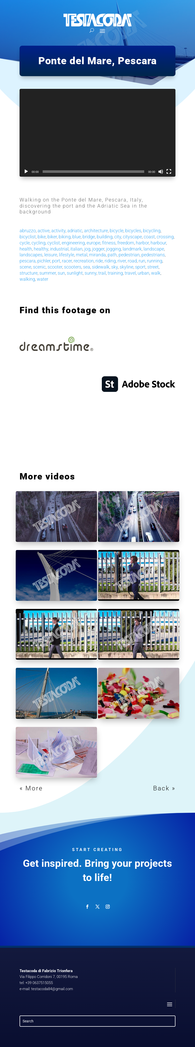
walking (27, 279)
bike (42, 236)
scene (25, 267)
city (117, 236)
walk (155, 273)
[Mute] (160, 171)
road (132, 260)
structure (29, 273)
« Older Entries (45, 788)
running (154, 260)
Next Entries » (151, 788)
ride (99, 260)
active (44, 230)
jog (87, 249)
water (42, 279)
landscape (153, 249)
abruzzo (28, 230)
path (112, 254)
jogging (113, 249)
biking (65, 236)
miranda (97, 254)
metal (81, 254)
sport (140, 267)
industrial (59, 249)
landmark (132, 249)
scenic (39, 267)
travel (130, 273)
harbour (158, 242)
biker (52, 236)
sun (61, 273)
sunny (90, 273)
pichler (43, 260)
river (122, 260)
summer (47, 273)
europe (93, 242)
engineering (73, 242)
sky (114, 267)
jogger (98, 249)
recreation (84, 260)
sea (86, 267)
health (26, 249)
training (115, 273)
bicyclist (28, 236)
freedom (125, 242)
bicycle (116, 230)
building (104, 236)
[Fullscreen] (168, 171)
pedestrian (129, 254)
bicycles (133, 230)
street (153, 267)
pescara (28, 260)
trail (102, 273)
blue (76, 236)
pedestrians (153, 254)
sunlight (75, 273)
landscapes (31, 254)
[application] (97, 133)
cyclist (53, 242)
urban (143, 273)
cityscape (132, 236)
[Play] (26, 171)
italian (76, 249)
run (142, 260)
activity (58, 230)
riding (110, 260)
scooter (54, 267)
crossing (165, 236)
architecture (96, 230)
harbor (142, 242)
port (56, 260)
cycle (25, 242)
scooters (72, 267)
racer (67, 260)
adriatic (74, 230)
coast (149, 236)
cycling (38, 242)
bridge (89, 236)
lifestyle (66, 254)
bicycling (151, 230)
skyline (126, 267)
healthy (41, 249)
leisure (50, 254)
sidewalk (100, 267)
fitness (109, 242)
